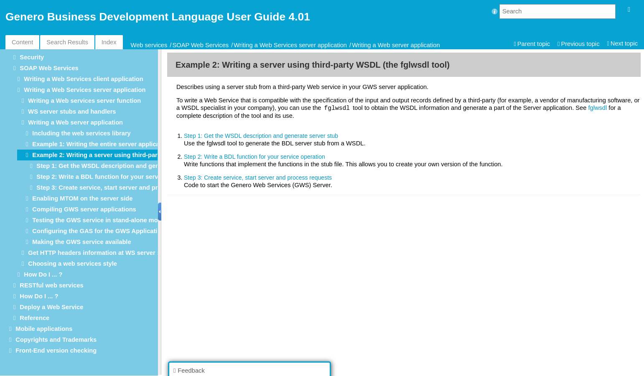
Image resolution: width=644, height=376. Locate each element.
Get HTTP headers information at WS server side (98, 252)
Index (109, 42)
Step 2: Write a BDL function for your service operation (116, 176)
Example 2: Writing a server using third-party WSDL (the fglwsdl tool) (132, 155)
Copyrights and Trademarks (56, 339)
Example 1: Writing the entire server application (101, 144)
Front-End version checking (56, 350)
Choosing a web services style (72, 263)
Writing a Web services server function (84, 100)
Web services (149, 45)
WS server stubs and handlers (72, 111)
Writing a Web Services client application (83, 79)
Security (32, 57)
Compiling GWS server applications (84, 209)
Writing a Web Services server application (290, 45)
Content (22, 42)
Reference (34, 318)
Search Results (67, 42)
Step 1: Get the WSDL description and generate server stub (122, 166)
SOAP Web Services (200, 45)
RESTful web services (51, 285)
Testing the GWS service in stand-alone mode (98, 220)
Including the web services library (81, 133)
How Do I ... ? (43, 274)
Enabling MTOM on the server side (82, 198)
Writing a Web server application (396, 45)
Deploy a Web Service (51, 307)
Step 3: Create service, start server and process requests (119, 187)
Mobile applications (43, 328)
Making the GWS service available (81, 242)
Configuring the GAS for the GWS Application (98, 231)
